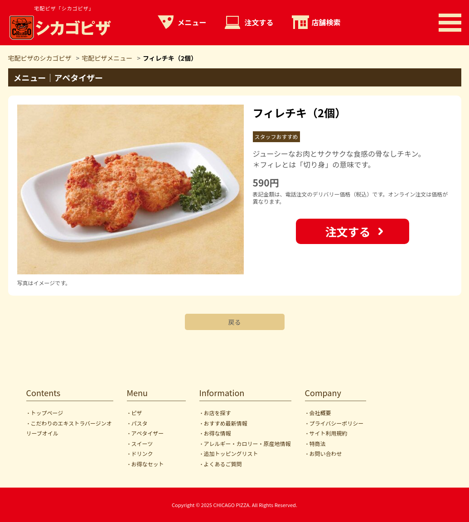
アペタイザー (147, 433)
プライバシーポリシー (336, 423)
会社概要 (320, 413)
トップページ (47, 413)
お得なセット (147, 464)
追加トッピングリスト (231, 453)
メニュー (192, 22)
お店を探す (217, 413)
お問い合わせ (325, 453)
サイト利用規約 (328, 433)
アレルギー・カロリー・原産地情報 (247, 443)
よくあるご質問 (223, 464)
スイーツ (142, 443)
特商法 (317, 443)
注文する (259, 22)
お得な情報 (217, 433)
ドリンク (142, 453)
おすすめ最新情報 (225, 423)
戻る (234, 321)
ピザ (136, 413)
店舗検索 (326, 22)
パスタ (139, 423)
